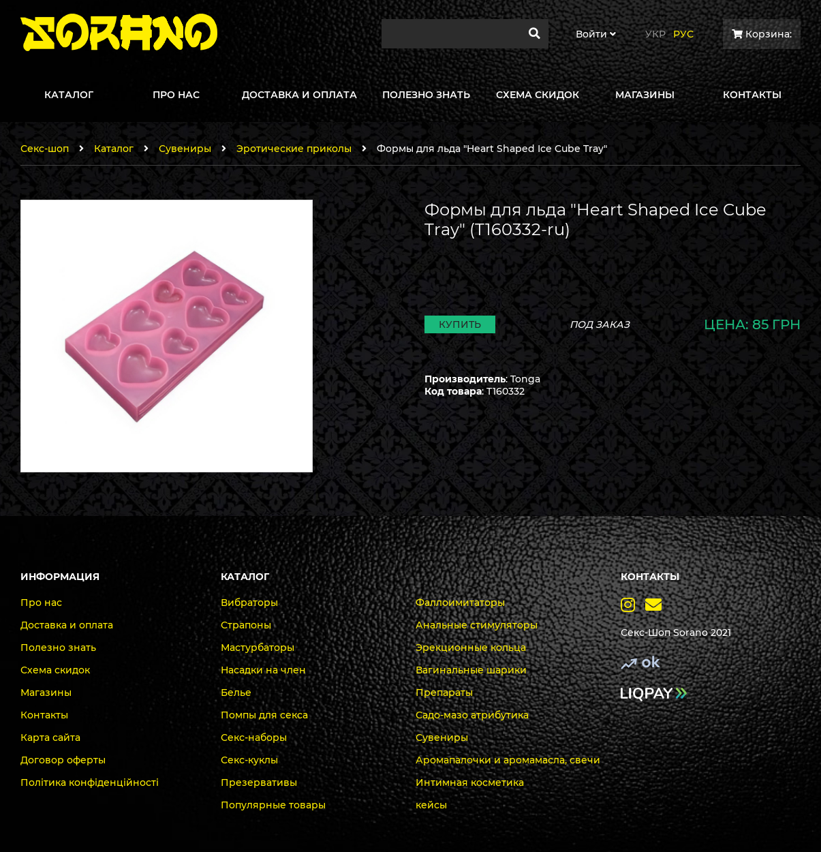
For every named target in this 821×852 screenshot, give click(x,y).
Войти (596, 34)
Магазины (46, 692)
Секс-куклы (249, 760)
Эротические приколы (294, 148)
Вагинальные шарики (471, 670)
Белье (236, 692)
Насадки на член (263, 670)
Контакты (44, 715)
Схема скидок (55, 670)
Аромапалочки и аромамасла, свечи (508, 760)
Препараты (444, 692)
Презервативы (259, 782)
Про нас (41, 602)
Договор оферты (63, 760)
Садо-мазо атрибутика (472, 715)
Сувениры (185, 148)
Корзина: (762, 34)
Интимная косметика (470, 782)
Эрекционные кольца (471, 647)
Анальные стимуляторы (477, 625)
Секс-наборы (254, 737)
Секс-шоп (44, 148)
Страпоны (246, 625)
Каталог (114, 148)
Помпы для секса (264, 715)
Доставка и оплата (66, 625)
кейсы (431, 805)
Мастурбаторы (257, 647)
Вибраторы (249, 602)
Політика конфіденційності (89, 782)
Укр (655, 34)
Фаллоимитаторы (460, 602)
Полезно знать (58, 647)
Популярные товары (273, 805)
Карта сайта (50, 737)
